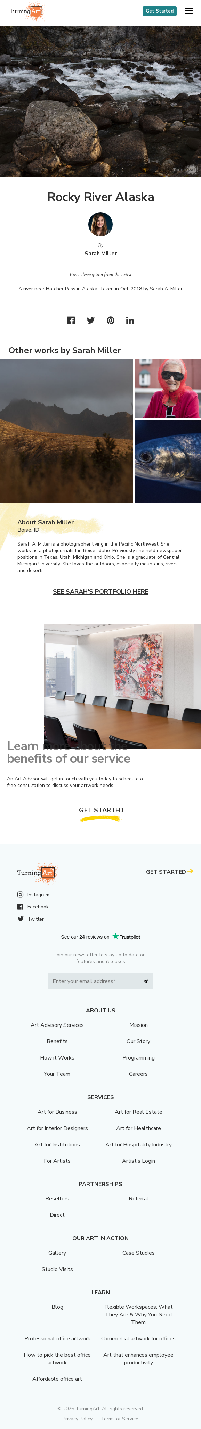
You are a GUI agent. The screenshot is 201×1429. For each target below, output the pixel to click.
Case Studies (138, 1253)
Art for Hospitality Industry (138, 1144)
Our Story (138, 1041)
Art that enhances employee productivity (138, 1358)
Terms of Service (119, 1418)
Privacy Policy (78, 1418)
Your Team (57, 1074)
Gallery (57, 1253)
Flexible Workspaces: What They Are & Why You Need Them (138, 1314)
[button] (189, 11)
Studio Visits (57, 1269)
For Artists (57, 1161)
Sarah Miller (101, 253)
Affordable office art (57, 1379)
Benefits (57, 1041)
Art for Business (57, 1112)
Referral (138, 1199)
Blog (57, 1307)
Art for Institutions (57, 1144)
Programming (138, 1058)
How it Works (57, 1058)
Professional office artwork (57, 1339)
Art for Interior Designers (57, 1128)
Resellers (57, 1199)
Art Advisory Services (57, 1025)
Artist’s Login (138, 1161)
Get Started (160, 11)
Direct (57, 1215)
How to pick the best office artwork (57, 1358)
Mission (138, 1025)
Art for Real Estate (138, 1112)
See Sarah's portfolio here (100, 592)
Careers (138, 1074)
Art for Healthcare (138, 1128)
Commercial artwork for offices (138, 1339)
